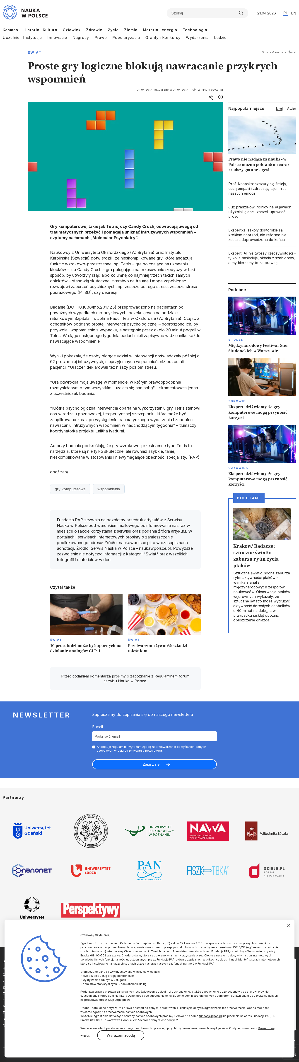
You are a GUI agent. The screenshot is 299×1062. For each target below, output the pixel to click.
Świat (35, 52)
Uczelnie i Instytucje (22, 37)
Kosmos (10, 30)
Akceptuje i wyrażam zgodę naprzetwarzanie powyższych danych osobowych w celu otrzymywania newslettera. (151, 748)
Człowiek (72, 30)
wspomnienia (108, 489)
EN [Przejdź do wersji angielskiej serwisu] (293, 13)
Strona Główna (272, 52)
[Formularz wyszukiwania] (207, 13)
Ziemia (130, 30)
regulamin (119, 746)
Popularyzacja (126, 37)
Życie (113, 30)
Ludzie (220, 37)
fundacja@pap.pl (210, 1016)
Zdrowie (94, 30)
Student (237, 339)
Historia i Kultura (40, 30)
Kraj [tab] (279, 108)
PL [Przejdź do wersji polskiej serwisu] (285, 13)
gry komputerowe (70, 489)
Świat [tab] (291, 108)
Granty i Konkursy (163, 37)
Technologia (195, 30)
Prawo (100, 37)
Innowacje (57, 37)
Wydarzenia (197, 37)
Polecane (249, 498)
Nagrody (80, 37)
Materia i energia (160, 30)
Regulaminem (166, 676)
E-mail (97, 727)
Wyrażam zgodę (121, 1035)
